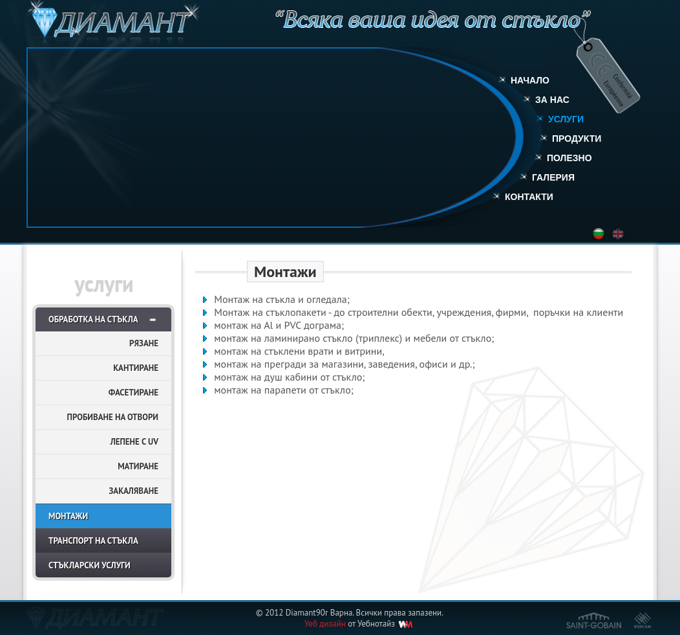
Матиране (138, 466)
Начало (530, 80)
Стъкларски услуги (89, 565)
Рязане (143, 343)
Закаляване (133, 490)
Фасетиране (133, 392)
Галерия (553, 177)
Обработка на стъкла (93, 319)
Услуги (566, 119)
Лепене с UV (134, 441)
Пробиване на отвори (112, 417)
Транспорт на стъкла (93, 540)
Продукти (576, 138)
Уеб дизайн (325, 623)
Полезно (569, 158)
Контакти (529, 197)
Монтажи (68, 516)
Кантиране (135, 367)
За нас (552, 100)
